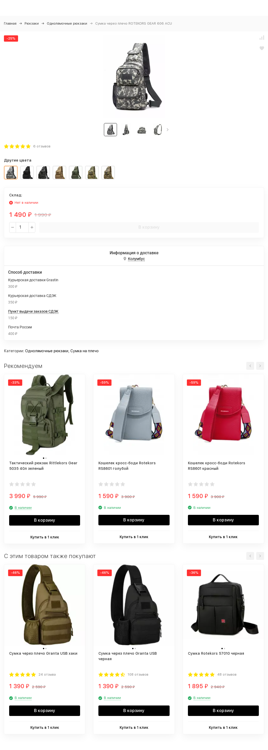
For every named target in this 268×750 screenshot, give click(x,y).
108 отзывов (138, 674)
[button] (167, 129)
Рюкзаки (32, 23)
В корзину (149, 227)
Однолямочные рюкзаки (67, 23)
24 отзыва (47, 674)
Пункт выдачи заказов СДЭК (33, 311)
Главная (10, 23)
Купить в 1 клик (44, 537)
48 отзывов (227, 674)
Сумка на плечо (84, 351)
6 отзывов (42, 146)
